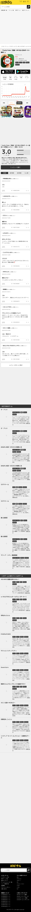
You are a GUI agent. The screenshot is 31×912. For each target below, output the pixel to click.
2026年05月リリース (5, 894)
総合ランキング (4, 880)
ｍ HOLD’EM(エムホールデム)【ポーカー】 (14, 597)
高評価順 (12, 173)
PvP (17, 889)
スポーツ (18, 880)
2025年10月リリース (5, 906)
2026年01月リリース (5, 901)
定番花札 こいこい (6, 719)
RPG (18, 877)
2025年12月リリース (5, 903)
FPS (17, 882)
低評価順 (19, 173)
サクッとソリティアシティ (9, 651)
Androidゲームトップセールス (23, 899)
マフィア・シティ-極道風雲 (9, 555)
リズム (18, 887)
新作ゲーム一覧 (4, 879)
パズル (18, 885)
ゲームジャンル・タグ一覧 (6, 882)
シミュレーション (20, 884)
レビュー (12, 103)
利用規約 (3, 885)
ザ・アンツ (4, 410)
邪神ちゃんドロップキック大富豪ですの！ (13, 684)
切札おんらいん (5, 615)
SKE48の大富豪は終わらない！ (10, 579)
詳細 (4, 103)
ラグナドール (5, 484)
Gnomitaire (5, 667)
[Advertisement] (15, 28)
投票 (27, 103)
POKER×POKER (6, 634)
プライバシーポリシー (5, 887)
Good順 (26, 173)
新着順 (4, 173)
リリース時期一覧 (5, 884)
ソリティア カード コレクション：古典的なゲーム (15, 737)
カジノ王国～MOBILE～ (8, 703)
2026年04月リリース (5, 896)
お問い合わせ (4, 889)
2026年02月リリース (5, 899)
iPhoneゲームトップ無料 (22, 894)
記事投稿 (19, 103)
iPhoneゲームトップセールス (23, 896)
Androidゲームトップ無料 (22, 898)
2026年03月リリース (5, 898)
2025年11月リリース (5, 904)
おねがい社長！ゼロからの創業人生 (11, 447)
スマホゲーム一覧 (5, 877)
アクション (19, 879)
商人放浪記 (4, 518)
